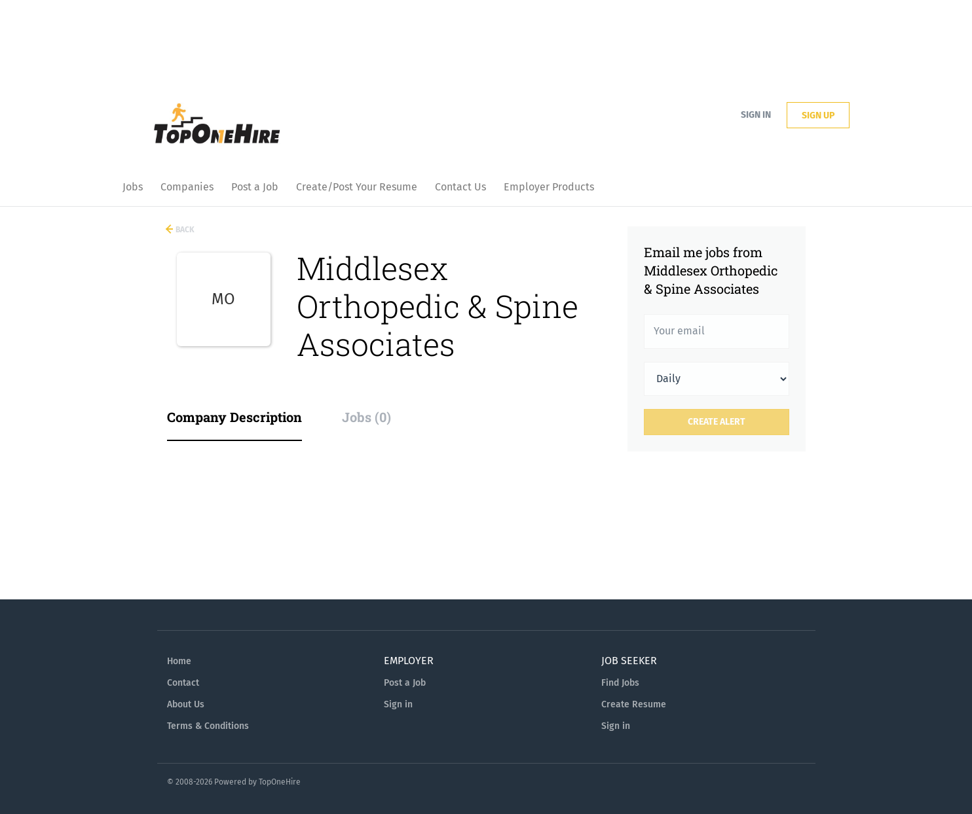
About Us (185, 704)
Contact (183, 682)
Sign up (818, 115)
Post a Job (405, 682)
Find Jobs (620, 682)
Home (179, 661)
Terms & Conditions (208, 726)
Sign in (756, 114)
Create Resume (633, 704)
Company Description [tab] (234, 416)
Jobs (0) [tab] (366, 416)
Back (184, 229)
